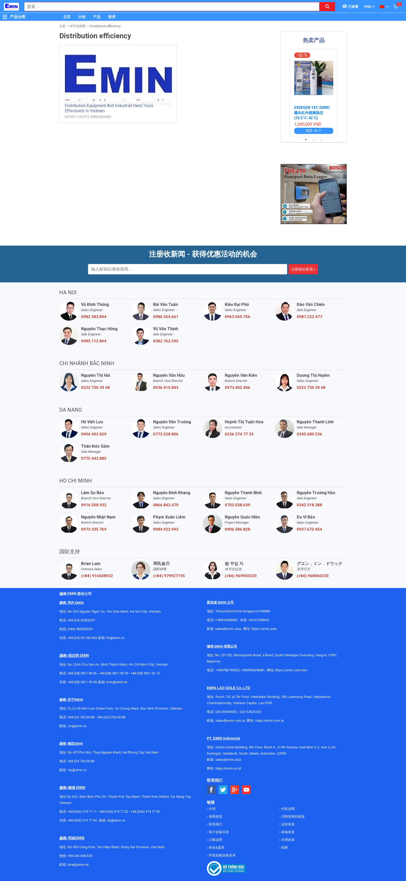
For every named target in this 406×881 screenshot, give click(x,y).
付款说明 (287, 809)
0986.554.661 (165, 316)
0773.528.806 (165, 434)
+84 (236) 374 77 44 (82, 820)
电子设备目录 (218, 832)
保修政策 (287, 832)
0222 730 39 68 (95, 387)
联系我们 (215, 824)
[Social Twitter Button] (223, 789)
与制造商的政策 (292, 816)
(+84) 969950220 (241, 576)
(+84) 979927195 (169, 576)
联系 (111, 17)
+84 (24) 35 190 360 (82, 638)
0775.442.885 (93, 458)
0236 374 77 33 (239, 434)
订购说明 (215, 840)
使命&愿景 (216, 847)
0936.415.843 (165, 387)
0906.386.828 (237, 529)
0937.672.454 (309, 529)
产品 (96, 17)
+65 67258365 (258, 620)
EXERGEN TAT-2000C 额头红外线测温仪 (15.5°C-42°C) (312, 113)
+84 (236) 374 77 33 (145, 812)
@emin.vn (79, 770)
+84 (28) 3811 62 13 (145, 673)
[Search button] (327, 6)
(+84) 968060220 (313, 576)
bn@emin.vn (77, 726)
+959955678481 (253, 670)
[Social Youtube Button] (246, 789)
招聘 (284, 847)
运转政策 (287, 824)
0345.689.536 (309, 434)
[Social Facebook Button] (211, 789)
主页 (66, 17)
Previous (279, 93)
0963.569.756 (237, 316)
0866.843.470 (165, 505)
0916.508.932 (93, 505)
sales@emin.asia (228, 629)
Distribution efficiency (105, 26)
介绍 (81, 17)
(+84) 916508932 (97, 576)
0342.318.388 (309, 505)
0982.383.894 (93, 316)
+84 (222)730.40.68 (111, 717)
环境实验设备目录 (222, 855)
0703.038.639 (237, 505)
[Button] (5, 17)
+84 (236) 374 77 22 (113, 812)
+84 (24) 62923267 (81, 620)
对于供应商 (77, 26)
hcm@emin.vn (116, 682)
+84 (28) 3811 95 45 (82, 682)
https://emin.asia (264, 629)
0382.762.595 (165, 341)
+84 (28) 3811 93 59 (113, 673)
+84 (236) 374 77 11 (82, 812)
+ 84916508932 (226, 620)
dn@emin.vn (116, 820)
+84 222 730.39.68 (81, 717)
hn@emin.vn (115, 638)
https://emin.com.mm (291, 670)
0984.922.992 (165, 529)
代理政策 (287, 840)
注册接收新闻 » (303, 269)
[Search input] (169, 6)
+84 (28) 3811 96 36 (82, 673)
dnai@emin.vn (78, 865)
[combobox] (169, 6)
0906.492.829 (93, 434)
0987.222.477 (309, 316)
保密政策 (215, 816)
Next (347, 93)
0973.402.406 (237, 387)
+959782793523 (228, 670)
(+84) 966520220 (80, 629)
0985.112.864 (93, 341)
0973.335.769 (93, 529)
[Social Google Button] (234, 789)
